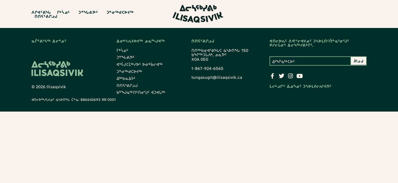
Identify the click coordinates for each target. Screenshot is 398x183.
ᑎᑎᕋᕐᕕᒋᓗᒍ (46, 16)
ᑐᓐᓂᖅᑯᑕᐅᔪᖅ (120, 12)
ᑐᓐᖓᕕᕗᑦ (89, 12)
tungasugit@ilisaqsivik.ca (216, 77)
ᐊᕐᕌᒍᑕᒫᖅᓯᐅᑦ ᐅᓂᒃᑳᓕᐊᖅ (140, 64)
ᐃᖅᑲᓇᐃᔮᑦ (126, 78)
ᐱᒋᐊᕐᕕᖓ (41, 12)
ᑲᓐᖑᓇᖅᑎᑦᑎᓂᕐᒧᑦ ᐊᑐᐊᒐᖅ (141, 92)
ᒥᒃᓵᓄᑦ (64, 12)
